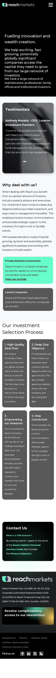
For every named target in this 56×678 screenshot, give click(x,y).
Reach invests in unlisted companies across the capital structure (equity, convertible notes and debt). (28, 270)
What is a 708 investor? (19, 535)
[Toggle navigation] (51, 4)
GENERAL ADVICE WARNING (15, 642)
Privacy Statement (20, 553)
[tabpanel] (28, 20)
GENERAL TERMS (39, 638)
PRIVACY (23, 638)
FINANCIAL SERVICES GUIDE (15, 647)
